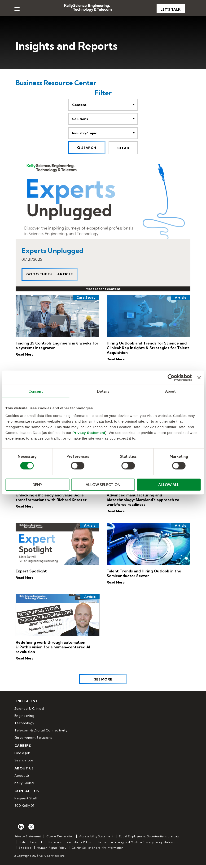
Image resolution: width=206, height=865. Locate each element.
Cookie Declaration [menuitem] (60, 836)
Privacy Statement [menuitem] (27, 836)
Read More (25, 354)
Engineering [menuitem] (24, 716)
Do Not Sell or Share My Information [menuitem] (97, 847)
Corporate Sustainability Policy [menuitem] (69, 842)
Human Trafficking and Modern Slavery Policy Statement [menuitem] (137, 842)
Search (86, 148)
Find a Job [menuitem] (22, 753)
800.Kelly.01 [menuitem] (24, 805)
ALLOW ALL (168, 484)
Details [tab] (103, 391)
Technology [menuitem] (24, 723)
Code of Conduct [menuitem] (30, 842)
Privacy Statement (88, 432)
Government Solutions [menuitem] (33, 737)
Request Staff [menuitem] (26, 798)
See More (103, 679)
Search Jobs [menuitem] (24, 760)
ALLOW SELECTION (103, 484)
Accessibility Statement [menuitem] (96, 836)
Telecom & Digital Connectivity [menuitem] (41, 730)
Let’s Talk (171, 9)
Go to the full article (49, 274)
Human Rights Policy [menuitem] (51, 847)
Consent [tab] (35, 391)
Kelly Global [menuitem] (24, 783)
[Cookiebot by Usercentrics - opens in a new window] (171, 377)
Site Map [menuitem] (25, 847)
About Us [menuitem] (22, 775)
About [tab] (170, 391)
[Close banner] (199, 377)
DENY (37, 484)
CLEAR (123, 148)
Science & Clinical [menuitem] (29, 708)
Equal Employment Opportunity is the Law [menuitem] (149, 836)
